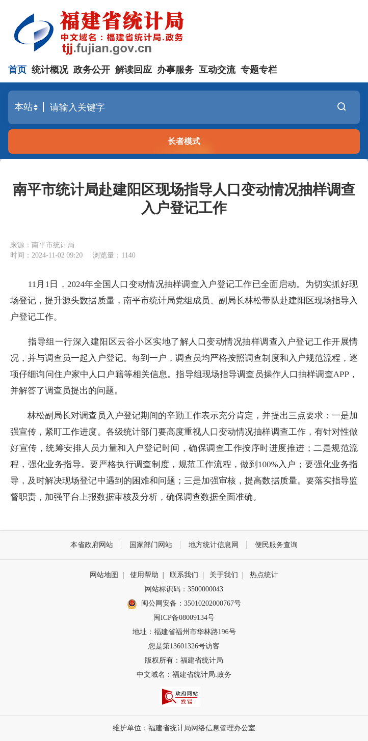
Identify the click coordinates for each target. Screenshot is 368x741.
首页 (17, 70)
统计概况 (50, 70)
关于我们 (223, 575)
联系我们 (184, 575)
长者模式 (184, 141)
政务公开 (91, 70)
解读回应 (133, 70)
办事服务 (175, 70)
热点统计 (264, 575)
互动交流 (217, 70)
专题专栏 (259, 70)
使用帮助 (144, 575)
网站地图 (104, 575)
